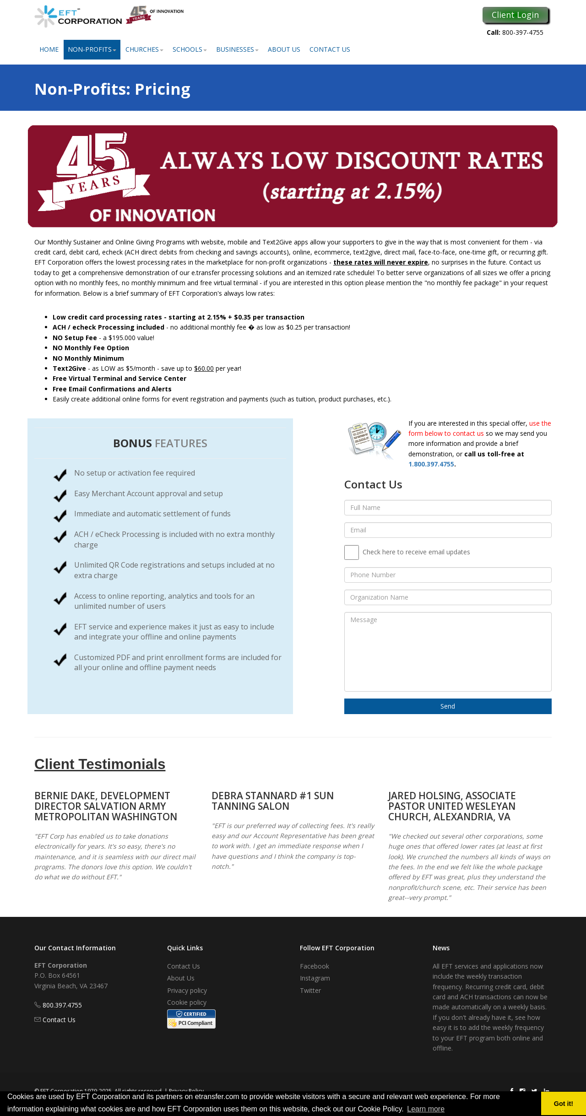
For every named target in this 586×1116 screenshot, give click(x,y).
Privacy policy (187, 990)
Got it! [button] (563, 1103)
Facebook (314, 966)
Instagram (315, 978)
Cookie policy (186, 1002)
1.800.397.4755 (431, 464)
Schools (190, 49)
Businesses (237, 49)
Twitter (310, 990)
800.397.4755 (62, 1005)
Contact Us (329, 49)
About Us (284, 49)
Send (447, 706)
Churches (144, 49)
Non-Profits (92, 49)
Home (49, 49)
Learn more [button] (426, 1109)
